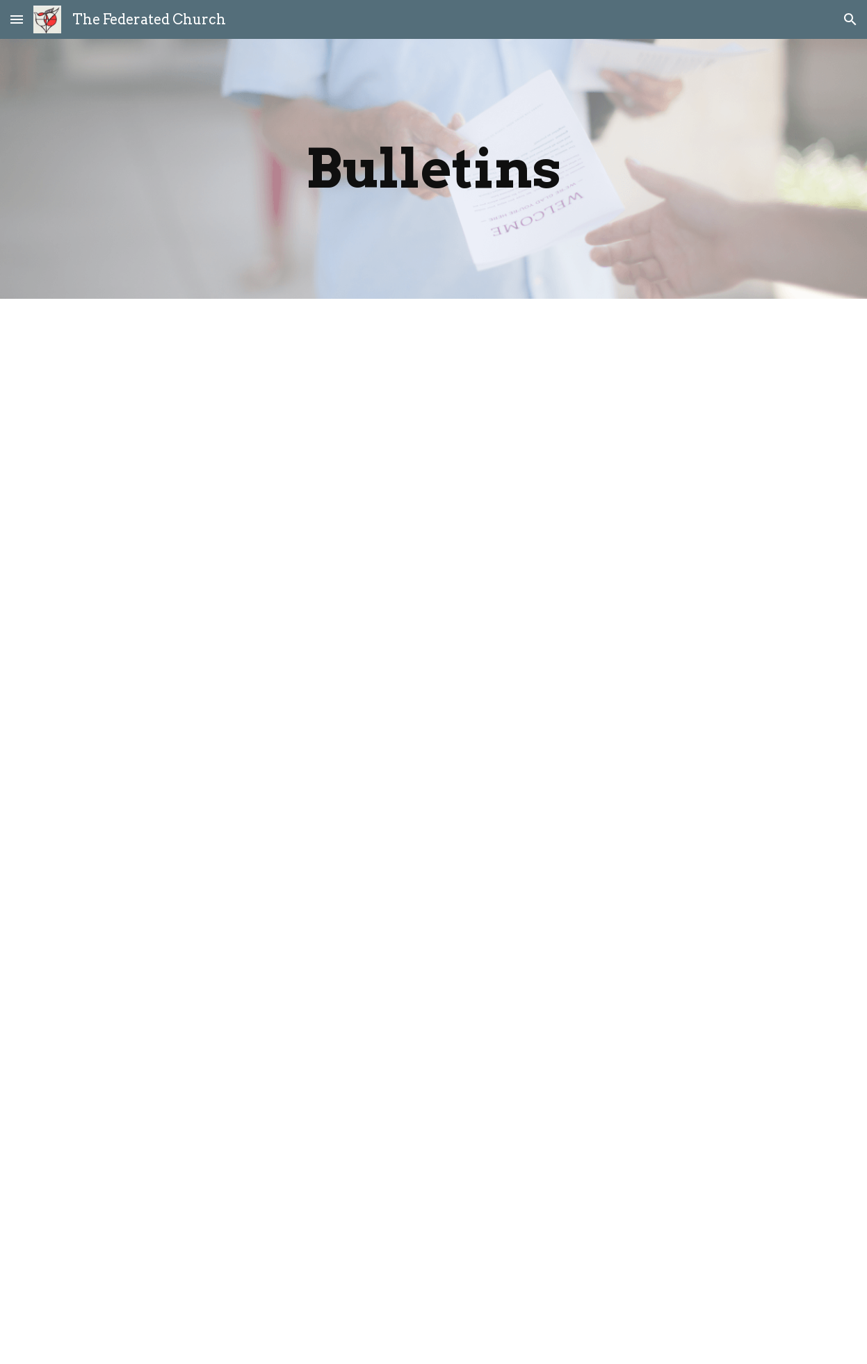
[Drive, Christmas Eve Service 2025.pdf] (433, 438)
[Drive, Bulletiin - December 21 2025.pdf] (433, 625)
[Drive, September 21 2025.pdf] (433, 1159)
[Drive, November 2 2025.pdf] (433, 909)
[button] (16, 19)
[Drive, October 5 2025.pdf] (433, 1077)
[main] (433, 169)
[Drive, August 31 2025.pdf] (433, 1321)
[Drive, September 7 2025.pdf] (433, 1237)
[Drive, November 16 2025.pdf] (433, 817)
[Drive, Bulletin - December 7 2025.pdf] (433, 721)
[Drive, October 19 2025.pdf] (433, 993)
